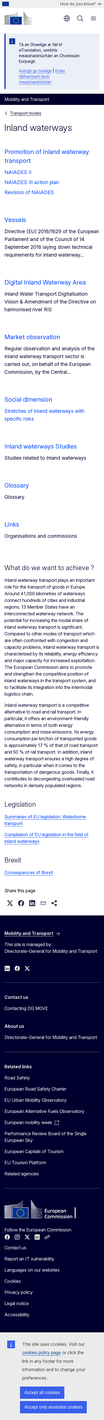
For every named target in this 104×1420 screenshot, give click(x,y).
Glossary (16, 485)
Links (11, 524)
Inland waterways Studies (40, 446)
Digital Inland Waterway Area (45, 282)
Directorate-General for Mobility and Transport (50, 1037)
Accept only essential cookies (53, 1407)
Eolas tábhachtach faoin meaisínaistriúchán (42, 76)
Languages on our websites (32, 1270)
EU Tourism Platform (25, 1162)
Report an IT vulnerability (29, 1259)
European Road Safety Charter (35, 1089)
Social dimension (28, 399)
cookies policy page (41, 1352)
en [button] (67, 18)
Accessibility (16, 1314)
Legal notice (16, 1303)
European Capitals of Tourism (34, 1151)
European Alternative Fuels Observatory (44, 1111)
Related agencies (21, 1173)
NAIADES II (17, 172)
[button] (10, 903)
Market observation (32, 337)
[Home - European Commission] (18, 18)
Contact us (15, 1247)
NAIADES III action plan (31, 182)
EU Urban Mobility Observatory (35, 1100)
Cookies (12, 1281)
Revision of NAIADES (29, 192)
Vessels (15, 219)
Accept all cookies (42, 1392)
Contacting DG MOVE (26, 1008)
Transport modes (25, 113)
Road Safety (17, 1078)
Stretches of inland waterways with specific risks (44, 415)
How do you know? (80, 3)
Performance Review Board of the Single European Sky (45, 1137)
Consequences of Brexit (28, 872)
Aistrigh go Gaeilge (35, 71)
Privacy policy (18, 1292)
